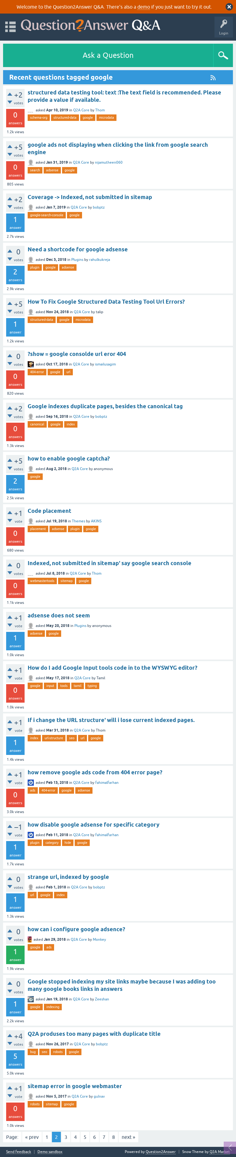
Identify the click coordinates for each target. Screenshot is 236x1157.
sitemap (67, 581)
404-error (37, 372)
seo (71, 738)
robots (58, 1052)
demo (143, 7)
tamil (77, 686)
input (50, 686)
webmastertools (42, 581)
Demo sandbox (49, 1152)
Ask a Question (108, 55)
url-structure (54, 738)
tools (64, 686)
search (35, 170)
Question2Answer (161, 1152)
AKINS (96, 521)
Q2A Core (81, 110)
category (51, 842)
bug (33, 1052)
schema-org (38, 117)
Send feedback (18, 1152)
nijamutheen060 (109, 162)
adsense (52, 170)
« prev (32, 1137)
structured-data (65, 117)
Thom (100, 110)
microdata (106, 117)
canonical (37, 424)
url (68, 372)
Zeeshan (102, 999)
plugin (34, 267)
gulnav (99, 1096)
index (71, 424)
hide (68, 842)
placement (38, 529)
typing (92, 686)
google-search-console (46, 215)
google (88, 117)
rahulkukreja (99, 259)
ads (32, 790)
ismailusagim (105, 364)
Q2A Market (220, 1152)
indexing (52, 1007)
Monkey (99, 939)
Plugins (77, 259)
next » (128, 1137)
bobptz (99, 207)
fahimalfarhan (107, 782)
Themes (78, 521)
